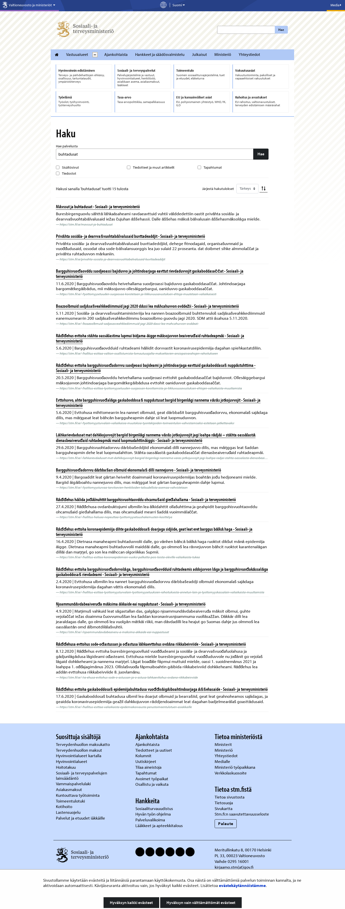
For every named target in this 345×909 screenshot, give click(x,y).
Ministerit (224, 744)
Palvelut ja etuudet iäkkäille (80, 818)
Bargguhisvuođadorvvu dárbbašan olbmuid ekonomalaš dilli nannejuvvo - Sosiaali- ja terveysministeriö (138, 470)
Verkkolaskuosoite (231, 772)
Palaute (225, 823)
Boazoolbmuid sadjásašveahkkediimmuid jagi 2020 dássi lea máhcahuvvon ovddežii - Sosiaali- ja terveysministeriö (147, 306)
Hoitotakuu (66, 767)
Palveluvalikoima (150, 819)
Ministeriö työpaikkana (235, 767)
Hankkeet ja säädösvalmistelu (160, 54)
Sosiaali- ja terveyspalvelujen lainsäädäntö (81, 775)
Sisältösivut (70, 167)
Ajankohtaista (116, 54)
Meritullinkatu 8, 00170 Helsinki (243, 849)
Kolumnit (143, 755)
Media (335, 5)
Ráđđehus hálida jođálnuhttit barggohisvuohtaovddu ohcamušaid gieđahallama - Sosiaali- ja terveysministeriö (146, 499)
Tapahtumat (213, 167)
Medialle (223, 761)
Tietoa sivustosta (229, 797)
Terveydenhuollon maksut (79, 750)
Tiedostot (69, 173)
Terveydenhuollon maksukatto (83, 744)
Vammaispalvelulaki (74, 783)
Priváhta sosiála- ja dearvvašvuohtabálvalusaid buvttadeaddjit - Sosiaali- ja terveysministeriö (130, 236)
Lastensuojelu (68, 812)
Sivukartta (223, 808)
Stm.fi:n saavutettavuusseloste (242, 814)
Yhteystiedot (249, 54)
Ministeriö (222, 54)
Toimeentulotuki (71, 801)
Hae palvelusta (67, 146)
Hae (281, 30)
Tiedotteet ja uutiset (154, 750)
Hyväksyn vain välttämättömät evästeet (200, 902)
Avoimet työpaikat (151, 778)
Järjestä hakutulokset (218, 188)
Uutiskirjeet (146, 761)
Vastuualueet (77, 54)
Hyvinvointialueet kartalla (79, 755)
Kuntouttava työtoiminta (78, 795)
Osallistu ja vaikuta (151, 784)
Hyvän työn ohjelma (153, 814)
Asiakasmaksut (69, 789)
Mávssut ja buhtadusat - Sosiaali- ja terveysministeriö (98, 206)
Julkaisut (199, 54)
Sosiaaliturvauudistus (154, 808)
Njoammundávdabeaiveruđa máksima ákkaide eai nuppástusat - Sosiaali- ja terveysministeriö (131, 604)
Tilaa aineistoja (148, 767)
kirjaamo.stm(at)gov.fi (234, 867)
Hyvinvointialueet (72, 761)
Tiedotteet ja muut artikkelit (154, 167)
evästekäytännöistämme (242, 885)
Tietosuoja (224, 802)
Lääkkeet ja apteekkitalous (159, 825)
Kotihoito (64, 806)
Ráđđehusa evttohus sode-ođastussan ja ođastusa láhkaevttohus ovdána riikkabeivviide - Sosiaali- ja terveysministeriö (151, 644)
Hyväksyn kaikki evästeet (131, 902)
